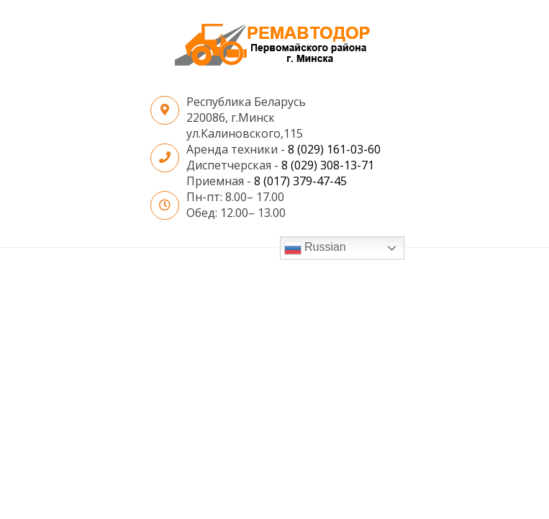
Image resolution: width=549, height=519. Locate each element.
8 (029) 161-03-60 (334, 149)
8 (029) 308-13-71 (327, 165)
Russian (315, 248)
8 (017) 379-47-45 (300, 181)
